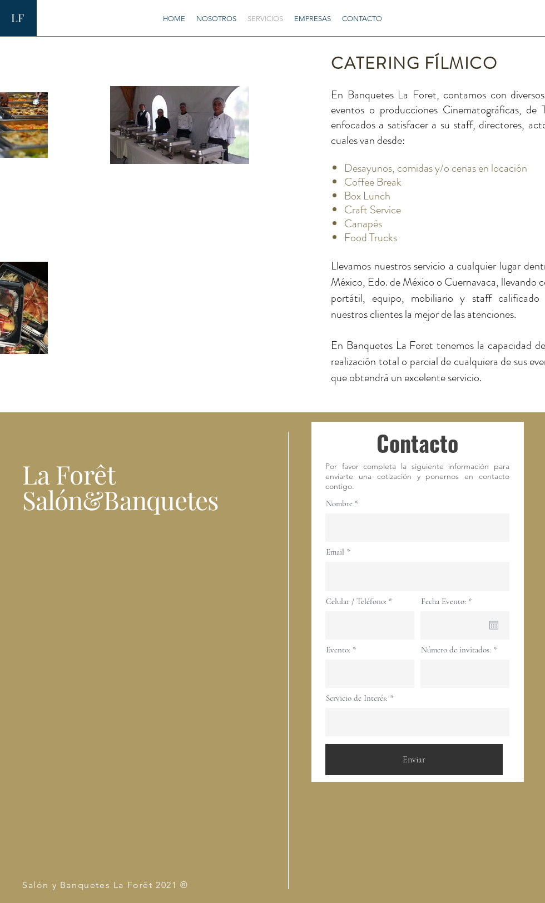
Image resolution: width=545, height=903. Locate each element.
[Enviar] (414, 759)
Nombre (339, 504)
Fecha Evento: (448, 601)
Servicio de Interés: (357, 698)
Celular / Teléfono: (356, 601)
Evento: (338, 650)
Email (335, 552)
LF (17, 17)
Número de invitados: (456, 650)
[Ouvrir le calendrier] (493, 625)
